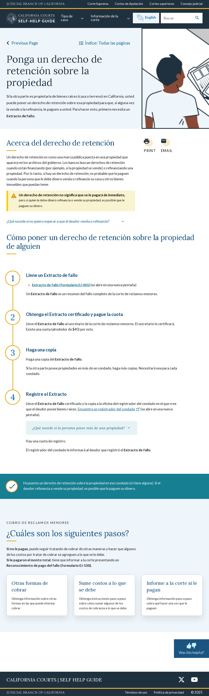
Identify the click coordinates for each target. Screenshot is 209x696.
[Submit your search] (197, 18)
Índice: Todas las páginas (104, 43)
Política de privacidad (169, 692)
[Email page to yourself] (165, 146)
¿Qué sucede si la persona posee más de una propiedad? (81, 428)
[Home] (30, 19)
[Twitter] (181, 679)
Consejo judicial (192, 3)
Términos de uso (136, 692)
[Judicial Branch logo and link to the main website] (35, 4)
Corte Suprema (97, 3)
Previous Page (21, 43)
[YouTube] (194, 679)
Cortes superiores (161, 3)
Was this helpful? (191, 648)
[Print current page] (147, 146)
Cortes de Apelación (129, 3)
